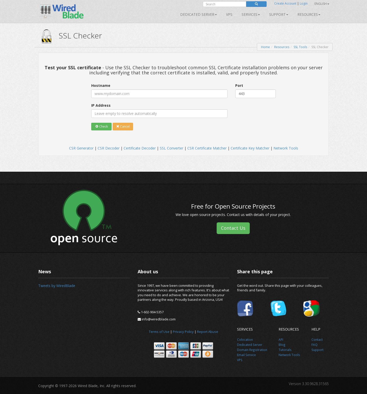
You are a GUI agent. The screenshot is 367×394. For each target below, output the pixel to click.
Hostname (100, 85)
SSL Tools (300, 47)
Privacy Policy (183, 331)
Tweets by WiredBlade (56, 285)
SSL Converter (171, 148)
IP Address (101, 105)
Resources (308, 14)
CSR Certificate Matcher (207, 148)
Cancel (123, 126)
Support (278, 14)
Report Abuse (207, 331)
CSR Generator (81, 148)
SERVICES (251, 14)
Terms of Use (159, 331)
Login (304, 3)
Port (239, 85)
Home (265, 47)
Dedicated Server (198, 14)
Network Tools (285, 148)
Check (101, 126)
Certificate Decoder (140, 148)
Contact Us (233, 228)
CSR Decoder (109, 148)
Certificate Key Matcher (250, 148)
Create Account (285, 3)
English (321, 4)
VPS (229, 14)
